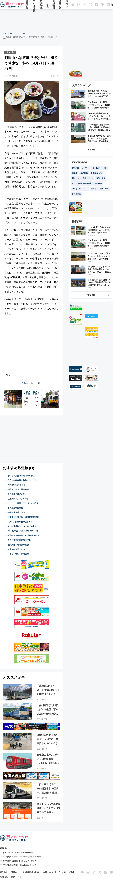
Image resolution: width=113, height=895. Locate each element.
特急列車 (84, 173)
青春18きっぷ (96, 173)
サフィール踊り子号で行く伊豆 (21, 475)
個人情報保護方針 (30, 872)
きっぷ (93, 189)
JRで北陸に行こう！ (16, 485)
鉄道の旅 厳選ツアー (16, 512)
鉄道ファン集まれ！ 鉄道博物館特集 (23, 517)
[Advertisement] (56, 20)
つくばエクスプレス (80, 189)
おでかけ (85, 168)
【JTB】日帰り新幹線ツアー (20, 522)
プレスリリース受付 (66, 872)
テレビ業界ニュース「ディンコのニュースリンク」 (23, 857)
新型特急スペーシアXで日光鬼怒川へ (24, 535)
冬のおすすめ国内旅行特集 (19, 540)
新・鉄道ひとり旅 (100, 168)
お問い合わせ (48, 872)
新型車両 (98, 183)
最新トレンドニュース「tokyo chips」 (18, 852)
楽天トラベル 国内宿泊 (18, 489)
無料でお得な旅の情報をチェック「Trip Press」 (22, 861)
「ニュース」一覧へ (31, 383)
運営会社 (14, 872)
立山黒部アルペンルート (18, 499)
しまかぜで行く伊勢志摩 (18, 554)
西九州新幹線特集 (15, 508)
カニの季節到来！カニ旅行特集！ (22, 526)
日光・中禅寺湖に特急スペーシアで (23, 480)
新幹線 (74, 173)
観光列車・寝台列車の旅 (18, 545)
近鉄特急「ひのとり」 (17, 494)
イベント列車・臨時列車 (81, 183)
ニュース (22, 34)
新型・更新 (100, 178)
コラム (47, 4)
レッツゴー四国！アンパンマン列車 (23, 503)
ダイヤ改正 (76, 194)
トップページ (8, 34)
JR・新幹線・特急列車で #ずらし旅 (23, 531)
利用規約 (3, 872)
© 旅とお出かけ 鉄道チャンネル (10, 877)
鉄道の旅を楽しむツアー (18, 549)
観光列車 (75, 168)
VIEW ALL (91, 149)
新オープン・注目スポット (82, 178)
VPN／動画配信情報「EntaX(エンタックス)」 (21, 865)
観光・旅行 (104, 189)
